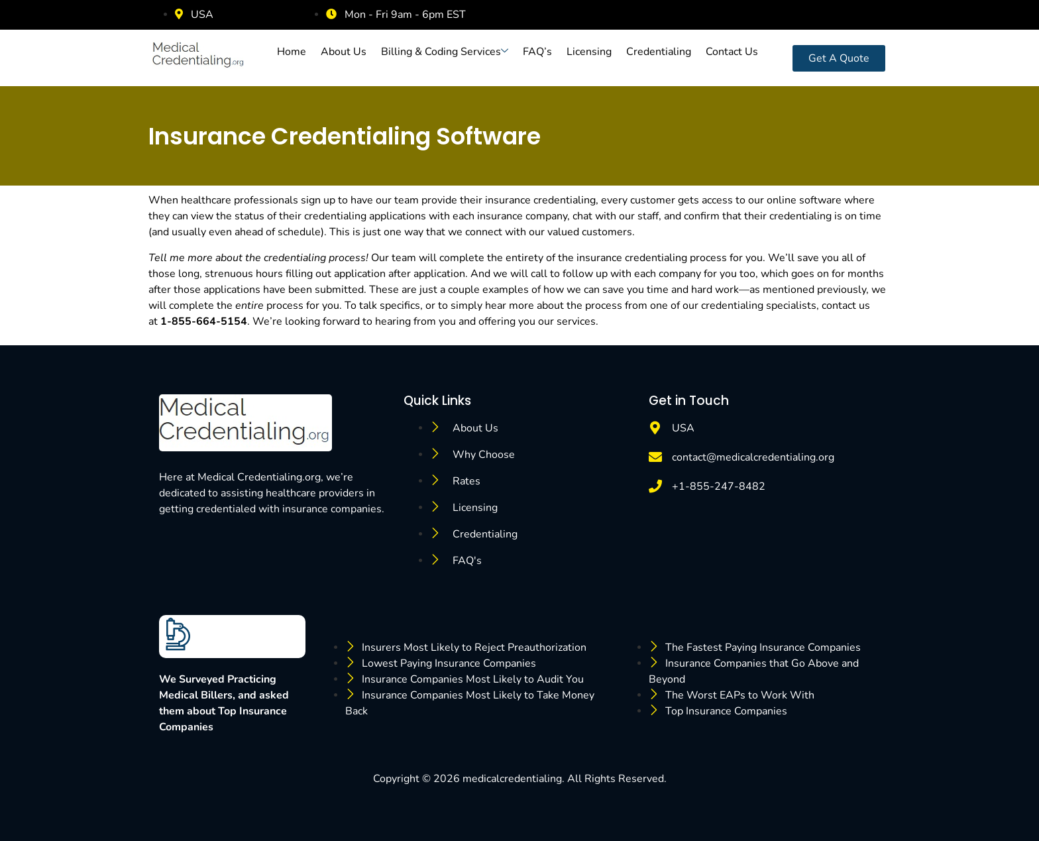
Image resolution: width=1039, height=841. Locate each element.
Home (291, 51)
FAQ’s (537, 51)
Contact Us (732, 51)
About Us (343, 51)
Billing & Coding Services (444, 51)
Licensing (589, 51)
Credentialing (658, 51)
